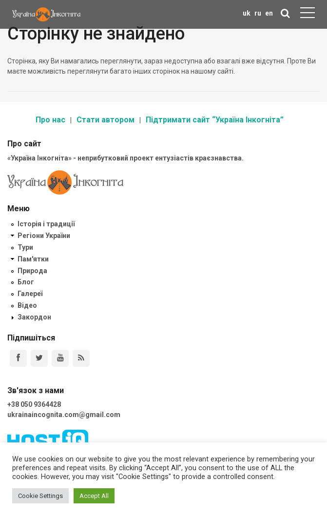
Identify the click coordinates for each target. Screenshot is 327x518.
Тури (25, 247)
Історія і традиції (46, 224)
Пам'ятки (33, 259)
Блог (26, 282)
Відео (27, 305)
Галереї (30, 294)
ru (257, 13)
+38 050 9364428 (34, 404)
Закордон (34, 317)
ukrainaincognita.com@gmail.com (63, 414)
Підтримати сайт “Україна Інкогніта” (215, 119)
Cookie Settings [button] (40, 495)
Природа (32, 271)
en (269, 13)
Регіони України (44, 235)
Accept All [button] (94, 495)
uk (246, 13)
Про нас (50, 119)
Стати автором (106, 119)
